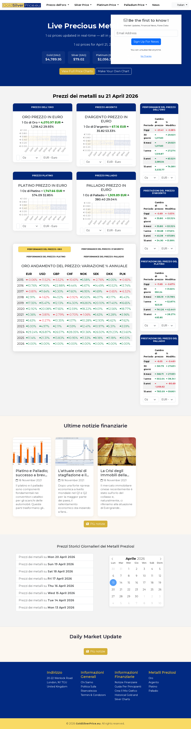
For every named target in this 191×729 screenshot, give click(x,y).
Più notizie (95, 524)
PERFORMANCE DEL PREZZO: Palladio (104, 257)
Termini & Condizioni (93, 695)
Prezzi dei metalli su (47, 557)
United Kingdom (57, 686)
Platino (153, 686)
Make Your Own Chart (113, 71)
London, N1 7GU (57, 682)
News (156, 5)
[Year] (142, 559)
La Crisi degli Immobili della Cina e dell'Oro (114, 473)
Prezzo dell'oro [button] (56, 5)
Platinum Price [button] (107, 5)
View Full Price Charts (77, 71)
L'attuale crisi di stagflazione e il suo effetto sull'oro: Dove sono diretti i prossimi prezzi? (73, 473)
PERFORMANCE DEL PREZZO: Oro (44, 249)
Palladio (153, 690)
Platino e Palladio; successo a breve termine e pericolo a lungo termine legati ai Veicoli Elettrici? (32, 473)
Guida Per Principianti (128, 686)
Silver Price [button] (82, 5)
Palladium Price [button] (134, 5)
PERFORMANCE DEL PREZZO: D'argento (102, 249)
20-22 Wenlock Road (59, 678)
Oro (151, 678)
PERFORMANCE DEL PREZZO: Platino (46, 257)
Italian (179, 5)
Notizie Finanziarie (126, 682)
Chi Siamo (87, 682)
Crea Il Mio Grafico (126, 690)
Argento (154, 682)
